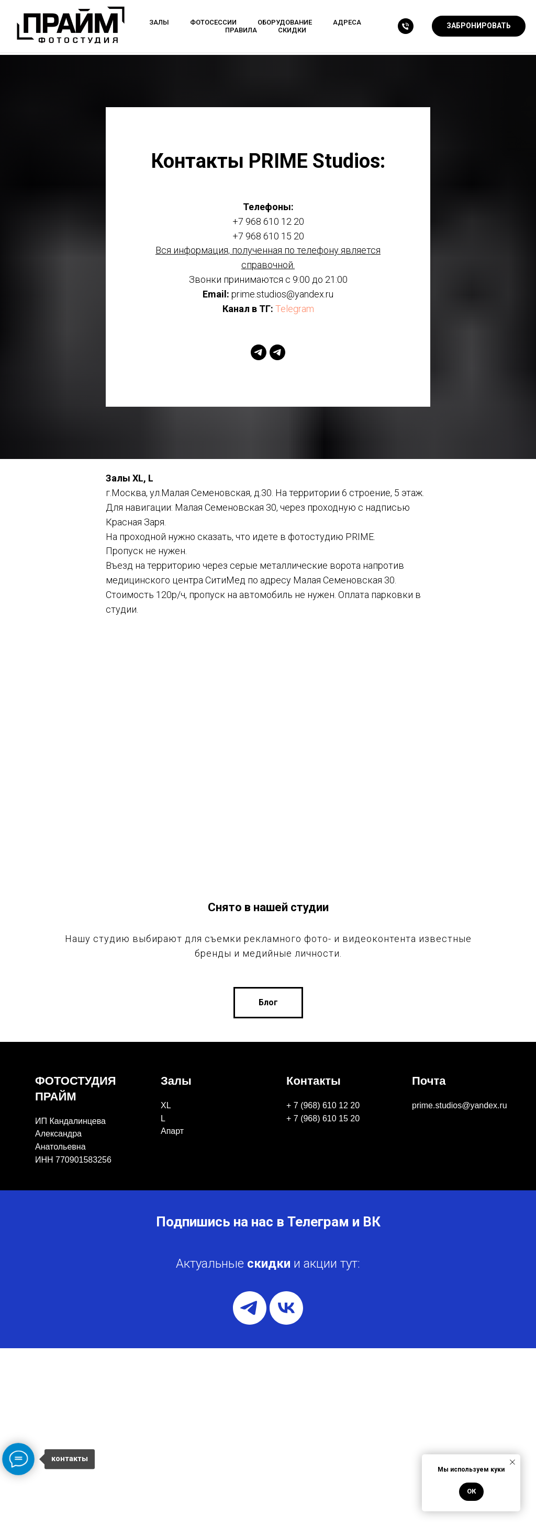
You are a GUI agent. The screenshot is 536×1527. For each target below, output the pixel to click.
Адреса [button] (347, 22)
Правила (241, 30)
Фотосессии (213, 22)
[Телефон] (406, 26)
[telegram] (258, 352)
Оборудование (285, 22)
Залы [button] (159, 22)
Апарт (172, 1309)
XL (166, 1284)
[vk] (286, 1486)
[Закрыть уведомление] (512, 1462)
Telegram (294, 308)
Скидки (292, 30)
